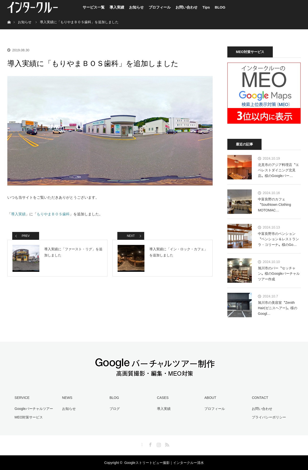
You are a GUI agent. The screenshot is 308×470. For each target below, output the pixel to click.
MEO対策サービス (29, 417)
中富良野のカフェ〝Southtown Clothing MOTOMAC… (274, 204)
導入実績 (117, 7)
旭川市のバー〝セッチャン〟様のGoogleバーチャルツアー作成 (279, 273)
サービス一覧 (94, 7)
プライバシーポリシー (269, 417)
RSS (166, 444)
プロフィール (160, 7)
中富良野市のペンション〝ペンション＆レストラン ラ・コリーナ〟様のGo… (278, 239)
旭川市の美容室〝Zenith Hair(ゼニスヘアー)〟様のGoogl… (277, 308)
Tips (206, 7)
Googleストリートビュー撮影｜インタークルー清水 (164, 463)
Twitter (141, 444)
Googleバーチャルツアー (34, 409)
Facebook (150, 444)
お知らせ (136, 7)
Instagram (158, 444)
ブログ (115, 409)
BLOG (220, 7)
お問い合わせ (187, 7)
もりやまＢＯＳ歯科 (53, 214)
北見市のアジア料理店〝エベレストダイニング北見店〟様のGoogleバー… (278, 170)
